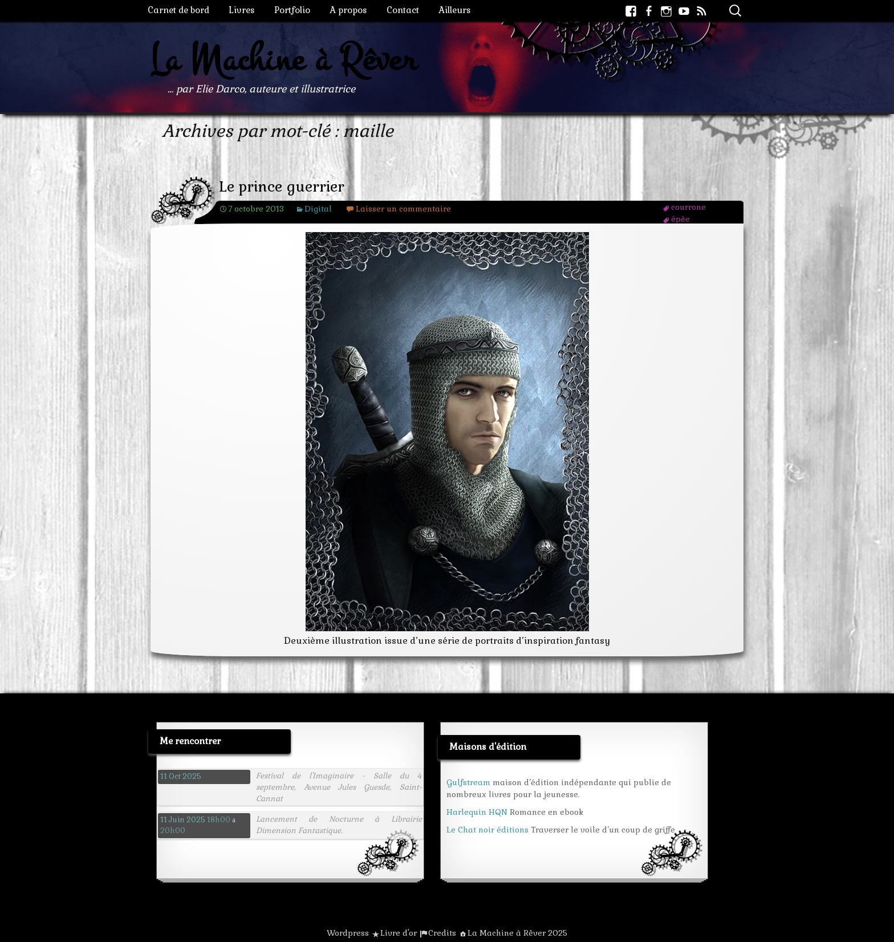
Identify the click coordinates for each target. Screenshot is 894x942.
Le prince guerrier (281, 186)
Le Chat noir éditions (487, 830)
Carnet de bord (178, 10)
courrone (688, 207)
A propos (348, 10)
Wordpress (348, 933)
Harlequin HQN (476, 812)
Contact (403, 10)
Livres (242, 10)
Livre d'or (398, 933)
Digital (318, 209)
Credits (442, 933)
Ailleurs (454, 10)
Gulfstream (468, 782)
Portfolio (292, 10)
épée (680, 219)
